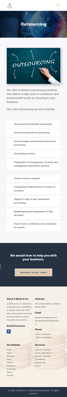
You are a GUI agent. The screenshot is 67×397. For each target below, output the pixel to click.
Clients (9, 362)
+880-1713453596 (43, 337)
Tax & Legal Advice (43, 352)
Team (9, 359)
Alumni (9, 371)
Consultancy (40, 359)
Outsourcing (40, 362)
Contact (10, 375)
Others (38, 365)
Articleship (11, 368)
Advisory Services (42, 355)
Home (9, 349)
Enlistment (11, 365)
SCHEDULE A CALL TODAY (33, 272)
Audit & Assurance (43, 349)
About (9, 352)
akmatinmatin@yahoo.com (46, 317)
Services (10, 355)
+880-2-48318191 (43, 334)
